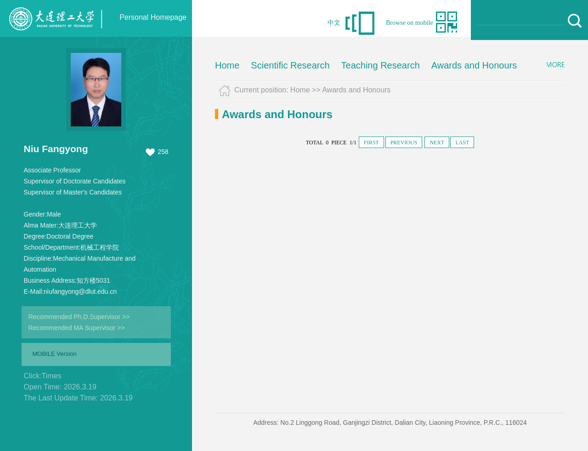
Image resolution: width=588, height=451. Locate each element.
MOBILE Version (55, 353)
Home (227, 65)
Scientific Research (290, 65)
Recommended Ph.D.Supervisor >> (79, 316)
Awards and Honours (474, 65)
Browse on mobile (409, 22)
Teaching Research (380, 65)
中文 (334, 22)
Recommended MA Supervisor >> (76, 327)
